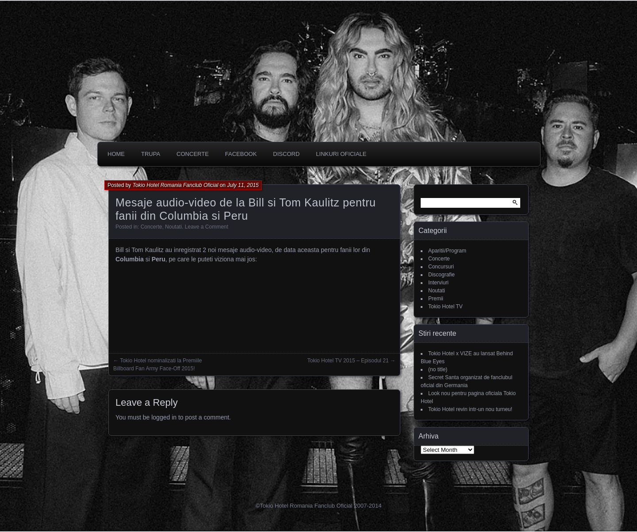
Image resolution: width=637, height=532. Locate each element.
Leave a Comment (206, 227)
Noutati (173, 227)
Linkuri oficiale (341, 154)
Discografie (441, 275)
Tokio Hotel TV (445, 306)
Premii (435, 298)
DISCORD (286, 154)
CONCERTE (193, 154)
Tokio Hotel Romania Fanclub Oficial (176, 185)
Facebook (241, 154)
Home (116, 154)
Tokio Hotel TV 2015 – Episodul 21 (348, 360)
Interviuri (438, 283)
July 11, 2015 (242, 185)
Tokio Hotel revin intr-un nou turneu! (470, 409)
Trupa (150, 154)
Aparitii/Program (447, 251)
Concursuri (441, 267)
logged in (164, 417)
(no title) (437, 369)
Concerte (151, 227)
